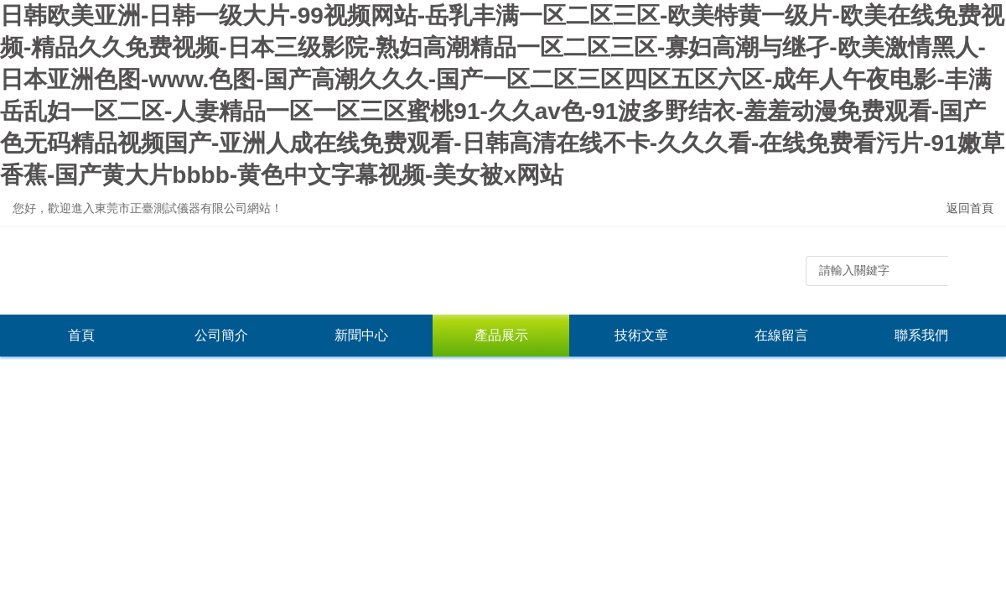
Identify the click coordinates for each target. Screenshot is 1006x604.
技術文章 (641, 335)
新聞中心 (361, 335)
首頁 (81, 335)
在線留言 (781, 335)
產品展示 (501, 335)
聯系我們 (921, 335)
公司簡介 (221, 335)
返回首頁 (969, 208)
